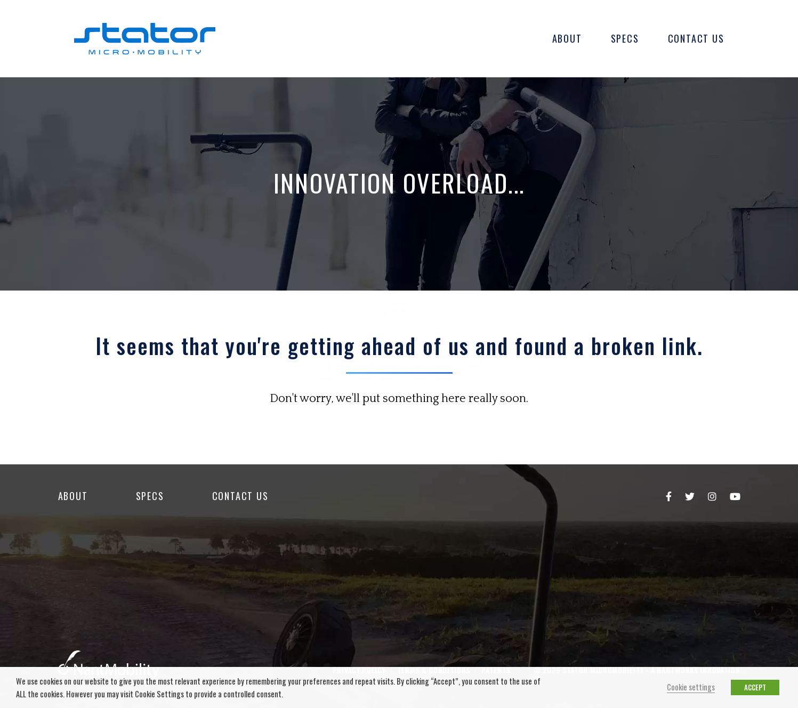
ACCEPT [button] (755, 687)
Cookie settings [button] (691, 687)
